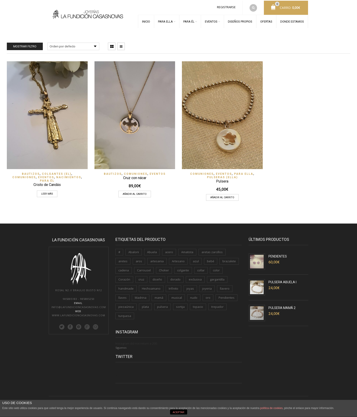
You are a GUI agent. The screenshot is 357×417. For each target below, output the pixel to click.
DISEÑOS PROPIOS (240, 21)
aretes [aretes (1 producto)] (123, 260)
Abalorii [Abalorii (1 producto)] (133, 251)
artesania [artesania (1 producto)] (157, 260)
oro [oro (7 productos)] (208, 296)
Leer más (47, 192)
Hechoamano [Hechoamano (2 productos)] (151, 287)
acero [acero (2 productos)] (169, 251)
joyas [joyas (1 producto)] (190, 287)
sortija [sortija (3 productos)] (180, 305)
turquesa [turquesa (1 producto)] (124, 314)
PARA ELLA (165, 21)
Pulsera (222, 180)
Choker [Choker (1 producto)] (164, 269)
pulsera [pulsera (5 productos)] (162, 305)
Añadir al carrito (135, 192)
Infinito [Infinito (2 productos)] (173, 287)
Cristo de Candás (47, 183)
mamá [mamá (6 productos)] (159, 296)
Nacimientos (68, 176)
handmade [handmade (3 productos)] (126, 287)
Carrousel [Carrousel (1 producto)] (144, 269)
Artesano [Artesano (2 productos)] (178, 260)
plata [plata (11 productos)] (145, 305)
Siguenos (120, 346)
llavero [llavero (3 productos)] (225, 287)
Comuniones (24, 176)
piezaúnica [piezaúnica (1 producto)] (126, 305)
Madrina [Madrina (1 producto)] (140, 296)
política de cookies (271, 408)
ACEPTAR (178, 412)
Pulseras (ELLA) (222, 176)
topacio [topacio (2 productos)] (198, 305)
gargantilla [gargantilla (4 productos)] (217, 278)
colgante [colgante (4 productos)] (183, 269)
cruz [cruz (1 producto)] (141, 278)
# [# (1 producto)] (119, 251)
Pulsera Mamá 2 (282, 306)
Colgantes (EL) (56, 172)
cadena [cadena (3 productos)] (123, 269)
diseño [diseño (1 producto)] (157, 278)
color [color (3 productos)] (216, 269)
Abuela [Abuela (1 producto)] (152, 251)
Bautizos (31, 172)
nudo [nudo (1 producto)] (193, 296)
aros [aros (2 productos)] (139, 260)
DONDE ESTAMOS (292, 21)
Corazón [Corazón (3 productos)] (124, 278)
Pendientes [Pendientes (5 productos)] (227, 296)
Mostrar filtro (24, 45)
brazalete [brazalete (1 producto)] (229, 260)
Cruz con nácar (134, 176)
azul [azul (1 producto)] (196, 260)
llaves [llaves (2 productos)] (122, 296)
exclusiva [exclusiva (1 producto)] (195, 278)
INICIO (146, 21)
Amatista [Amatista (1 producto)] (187, 251)
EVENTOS (211, 21)
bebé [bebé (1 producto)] (210, 260)
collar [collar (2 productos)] (201, 269)
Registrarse (226, 6)
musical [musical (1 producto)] (176, 296)
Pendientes (277, 255)
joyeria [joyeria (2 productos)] (207, 287)
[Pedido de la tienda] (73, 45)
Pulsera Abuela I (282, 281)
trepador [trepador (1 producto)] (217, 305)
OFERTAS (266, 21)
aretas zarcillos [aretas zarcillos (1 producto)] (212, 251)
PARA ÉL (188, 21)
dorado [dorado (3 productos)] (175, 278)
